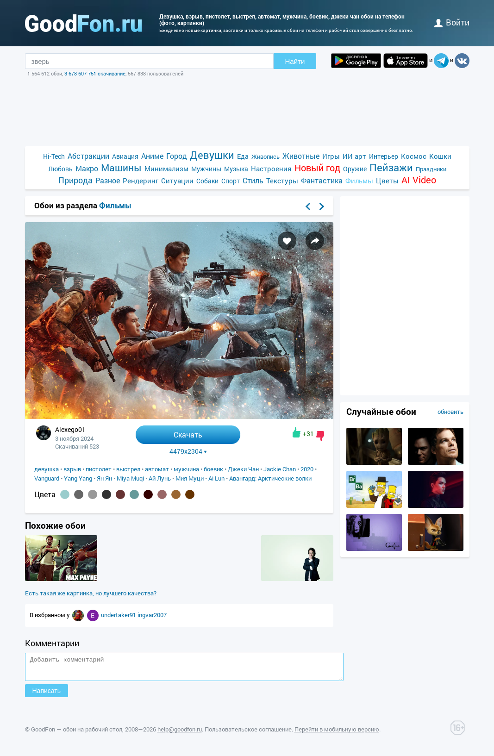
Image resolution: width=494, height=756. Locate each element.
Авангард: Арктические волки (270, 478)
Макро (86, 168)
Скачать (188, 434)
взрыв (72, 469)
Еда (243, 156)
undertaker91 (119, 615)
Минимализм (166, 168)
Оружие (355, 168)
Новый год (317, 167)
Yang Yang (78, 478)
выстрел (128, 469)
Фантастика (322, 180)
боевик (213, 469)
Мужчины (206, 168)
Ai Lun (216, 478)
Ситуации (177, 180)
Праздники (431, 169)
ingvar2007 (152, 615)
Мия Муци (189, 478)
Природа (75, 180)
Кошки (440, 156)
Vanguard (46, 478)
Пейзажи (391, 167)
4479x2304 (188, 451)
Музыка (236, 168)
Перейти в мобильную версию (336, 733)
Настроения (271, 168)
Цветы (387, 180)
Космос (413, 156)
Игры (331, 156)
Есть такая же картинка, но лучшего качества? (90, 593)
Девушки (212, 155)
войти (451, 22)
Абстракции (88, 156)
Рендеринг (140, 180)
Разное (107, 180)
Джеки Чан (243, 469)
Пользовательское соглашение (248, 733)
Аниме (152, 156)
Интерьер (383, 156)
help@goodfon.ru (179, 733)
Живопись (265, 156)
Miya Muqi (130, 478)
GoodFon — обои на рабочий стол (76, 733)
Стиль (253, 180)
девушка (46, 469)
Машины (121, 167)
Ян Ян (104, 478)
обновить (450, 411)
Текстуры (282, 180)
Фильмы (359, 180)
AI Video (418, 180)
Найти (295, 61)
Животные (300, 156)
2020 (306, 469)
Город (176, 156)
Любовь (60, 168)
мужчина (186, 469)
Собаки (207, 180)
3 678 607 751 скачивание (94, 73)
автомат (157, 469)
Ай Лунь (160, 478)
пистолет (99, 469)
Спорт (230, 180)
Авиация (125, 156)
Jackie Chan (279, 469)
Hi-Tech (54, 156)
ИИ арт (354, 156)
